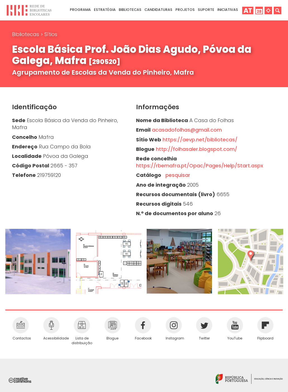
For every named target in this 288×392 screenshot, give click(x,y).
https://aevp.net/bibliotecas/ (200, 139)
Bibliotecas (26, 34)
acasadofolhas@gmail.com (187, 129)
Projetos (185, 9)
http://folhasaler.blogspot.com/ (196, 149)
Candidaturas (158, 9)
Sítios (50, 34)
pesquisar (176, 175)
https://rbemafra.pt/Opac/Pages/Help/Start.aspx (199, 165)
